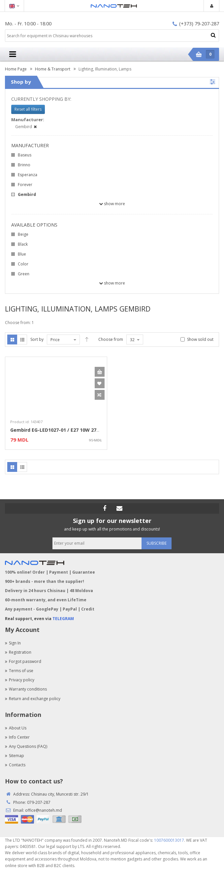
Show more (112, 203)
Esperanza (27, 174)
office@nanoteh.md (43, 810)
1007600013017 (169, 840)
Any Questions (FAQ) (26, 746)
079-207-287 (38, 802)
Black (23, 244)
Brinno (24, 165)
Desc (87, 339)
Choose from (110, 339)
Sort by (37, 339)
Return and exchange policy (32, 698)
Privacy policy (19, 680)
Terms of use (19, 670)
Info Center (17, 737)
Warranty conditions (26, 689)
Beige (23, 234)
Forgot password (23, 661)
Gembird (27, 194)
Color (23, 264)
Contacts (15, 765)
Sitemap (14, 755)
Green (23, 274)
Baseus (24, 155)
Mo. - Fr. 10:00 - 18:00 (28, 23)
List (22, 339)
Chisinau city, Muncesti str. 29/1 (60, 794)
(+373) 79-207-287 (196, 23)
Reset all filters (28, 109)
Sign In (13, 643)
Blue (22, 254)
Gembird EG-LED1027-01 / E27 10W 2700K (57, 430)
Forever (25, 184)
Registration (18, 652)
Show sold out (200, 339)
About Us (15, 728)
